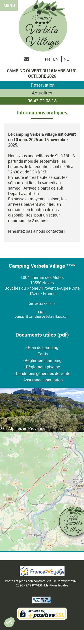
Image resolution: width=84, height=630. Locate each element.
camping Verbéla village (35, 134)
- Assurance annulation (42, 380)
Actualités (42, 93)
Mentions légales (56, 585)
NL (66, 59)
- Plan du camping (42, 347)
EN (56, 59)
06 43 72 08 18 (42, 101)
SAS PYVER (33, 585)
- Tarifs (42, 354)
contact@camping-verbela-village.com (42, 316)
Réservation (42, 85)
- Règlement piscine (42, 367)
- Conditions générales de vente (42, 373)
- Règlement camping (42, 360)
